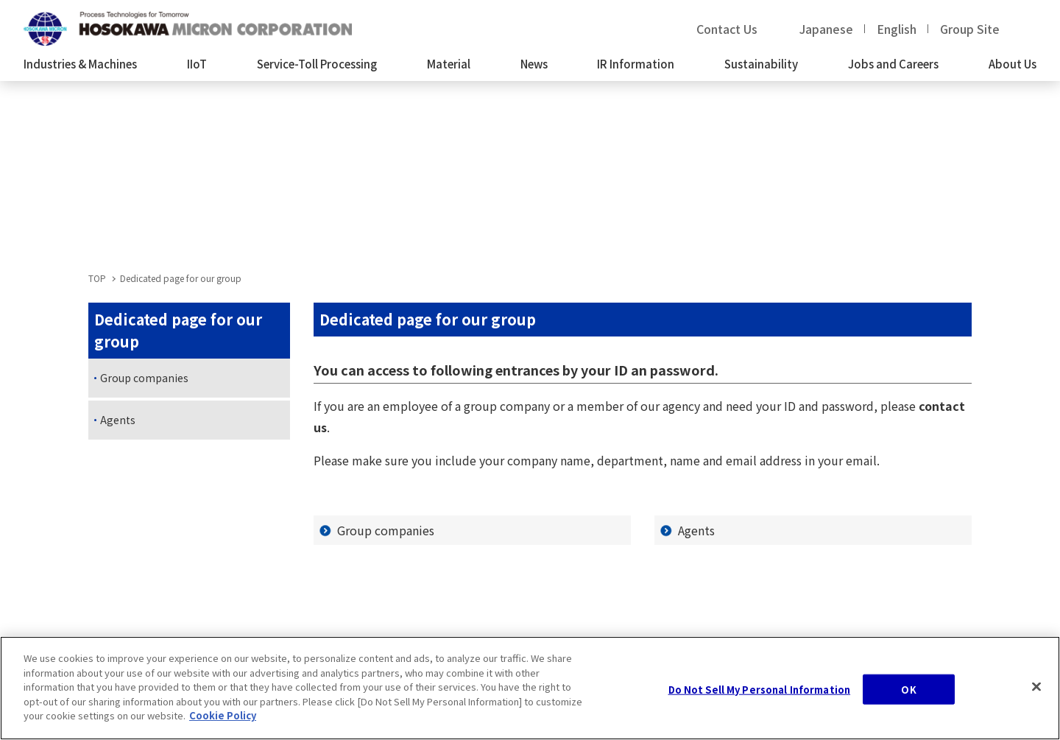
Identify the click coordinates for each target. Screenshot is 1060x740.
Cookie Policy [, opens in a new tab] (222, 721)
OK (908, 695)
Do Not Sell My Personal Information (759, 695)
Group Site (970, 29)
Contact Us (726, 29)
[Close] (1036, 691)
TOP (97, 278)
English (896, 29)
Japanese (826, 29)
